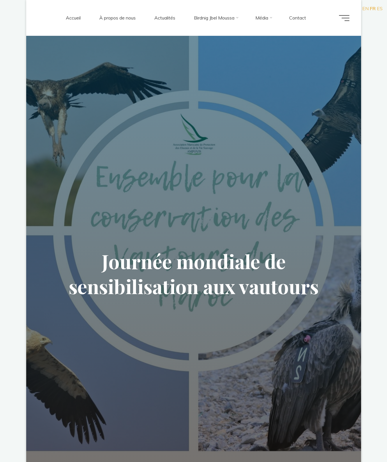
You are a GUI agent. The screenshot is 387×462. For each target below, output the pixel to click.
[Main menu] (344, 18)
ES (380, 8)
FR (373, 8)
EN (365, 8)
